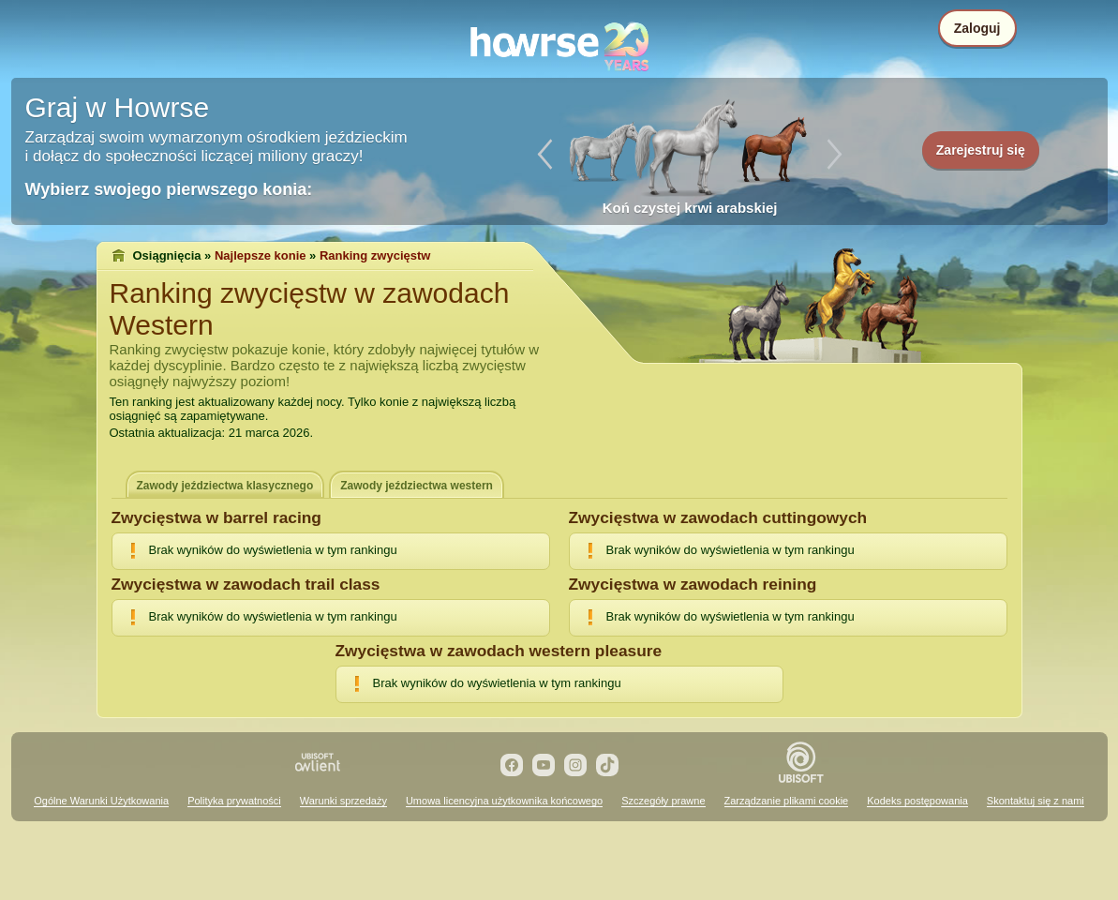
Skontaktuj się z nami (1035, 800)
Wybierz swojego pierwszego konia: (169, 189)
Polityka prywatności (234, 800)
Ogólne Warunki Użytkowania (101, 800)
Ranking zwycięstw (375, 255)
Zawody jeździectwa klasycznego (225, 485)
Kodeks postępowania (917, 800)
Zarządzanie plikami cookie (786, 800)
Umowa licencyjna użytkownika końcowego (504, 800)
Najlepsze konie (260, 255)
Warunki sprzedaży (343, 800)
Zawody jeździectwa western (416, 485)
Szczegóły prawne (663, 800)
